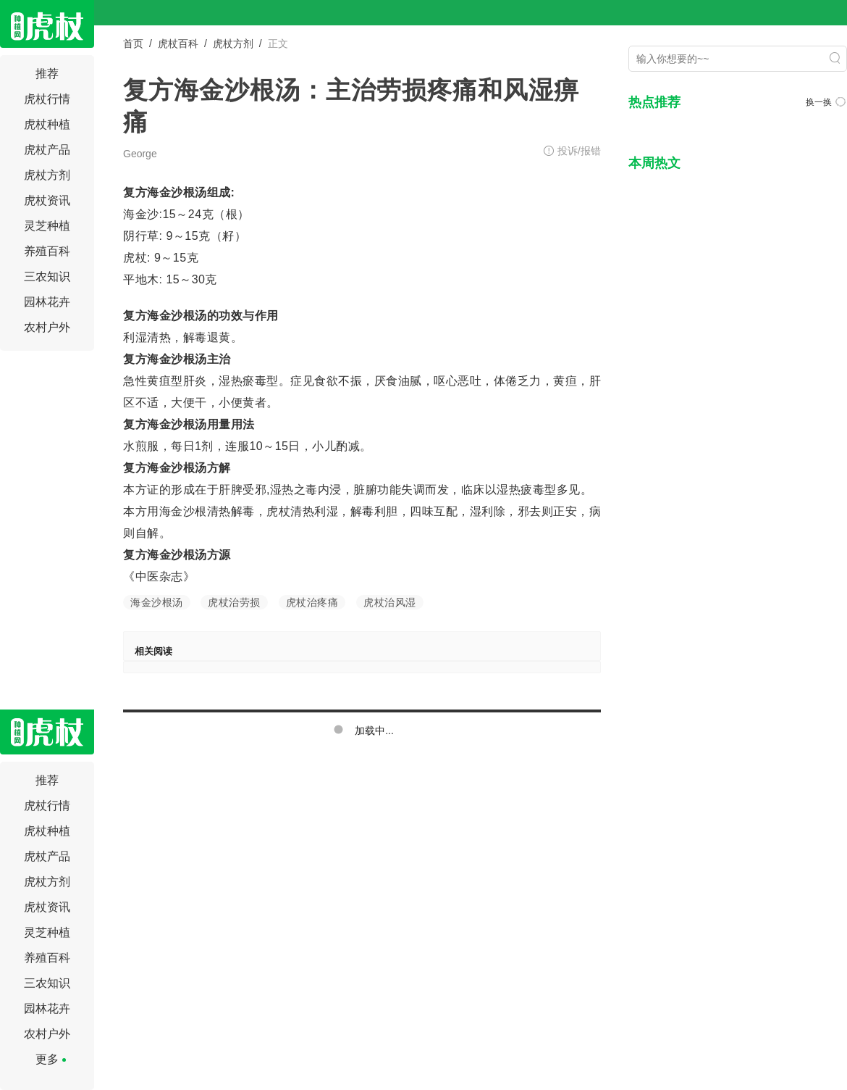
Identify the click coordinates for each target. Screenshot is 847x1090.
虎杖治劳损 (234, 602)
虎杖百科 (178, 43)
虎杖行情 (47, 99)
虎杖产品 (47, 149)
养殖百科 (47, 251)
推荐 (47, 73)
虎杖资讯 (47, 200)
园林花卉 (47, 302)
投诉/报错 (579, 151)
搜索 (835, 58)
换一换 (826, 102)
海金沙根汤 (156, 602)
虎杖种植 (47, 124)
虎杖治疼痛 (312, 602)
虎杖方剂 (47, 175)
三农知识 (47, 276)
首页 (133, 43)
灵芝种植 (47, 226)
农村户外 (47, 327)
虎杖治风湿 (389, 602)
